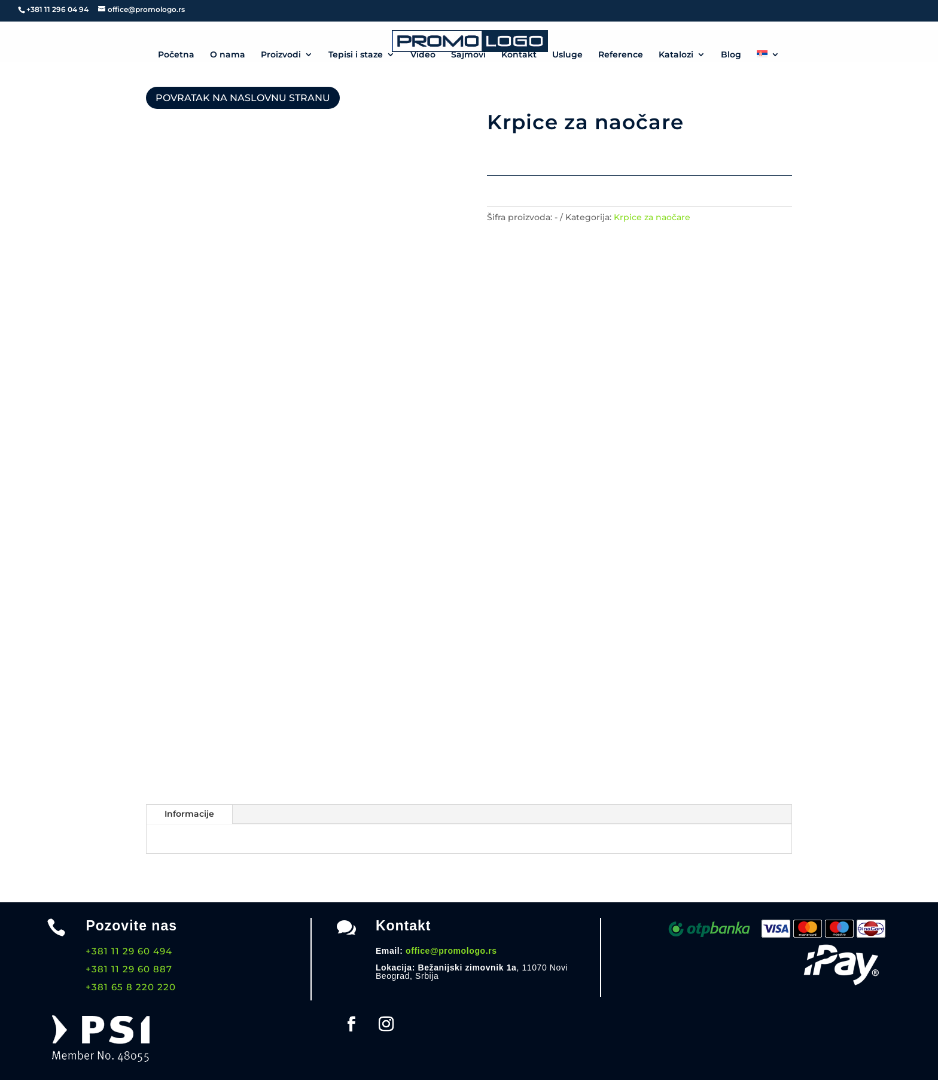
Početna (176, 55)
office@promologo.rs (451, 951)
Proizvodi (281, 55)
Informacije (189, 813)
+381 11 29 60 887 (129, 969)
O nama (227, 55)
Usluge (567, 55)
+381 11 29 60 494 (129, 951)
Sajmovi (468, 55)
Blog (731, 55)
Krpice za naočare (652, 217)
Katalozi (676, 55)
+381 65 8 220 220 (131, 987)
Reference (620, 55)
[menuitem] (768, 56)
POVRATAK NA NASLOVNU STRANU (243, 98)
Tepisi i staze (355, 55)
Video (423, 55)
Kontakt (519, 55)
